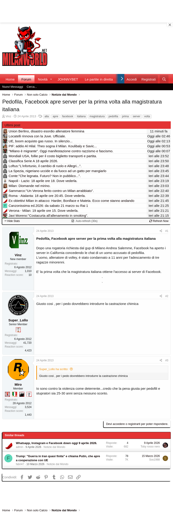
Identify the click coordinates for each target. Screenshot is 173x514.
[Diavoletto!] (7, 394)
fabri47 (20, 464)
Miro (18, 384)
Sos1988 (154, 459)
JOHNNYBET (68, 79)
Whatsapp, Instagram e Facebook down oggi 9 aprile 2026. (56, 443)
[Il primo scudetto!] (14, 394)
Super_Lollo (18, 320)
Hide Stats (12, 221)
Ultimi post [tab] (12, 125)
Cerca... (32, 86)
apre (55, 116)
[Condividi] (161, 231)
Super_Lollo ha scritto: (53, 369)
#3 (166, 360)
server (136, 116)
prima (125, 116)
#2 (166, 296)
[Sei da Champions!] (29, 394)
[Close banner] (170, 25)
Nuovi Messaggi (12, 86)
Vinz (8, 116)
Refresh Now (158, 221)
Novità (43, 79)
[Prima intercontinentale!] (18, 329)
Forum (26, 79)
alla (47, 116)
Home (10, 79)
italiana (81, 116)
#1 (166, 231)
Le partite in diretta (99, 79)
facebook (67, 116)
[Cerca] (164, 79)
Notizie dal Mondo (54, 447)
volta (147, 116)
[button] (51, 79)
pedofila (113, 116)
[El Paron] (21, 394)
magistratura (97, 116)
